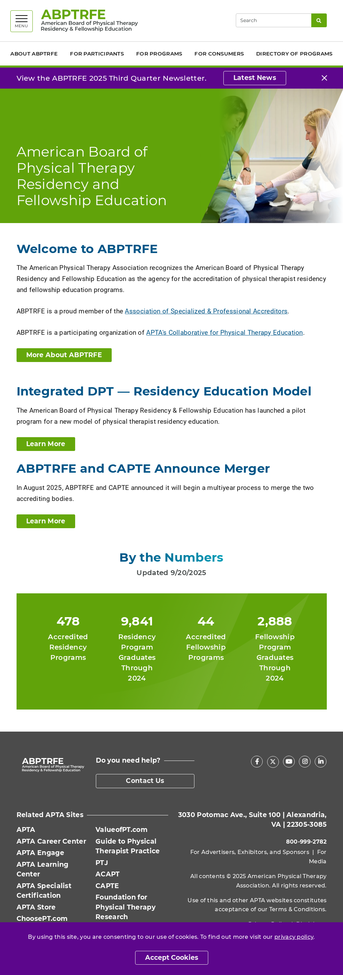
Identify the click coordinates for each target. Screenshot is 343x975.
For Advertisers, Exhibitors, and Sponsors (249, 852)
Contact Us (145, 781)
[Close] (324, 78)
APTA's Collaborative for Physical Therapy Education (224, 332)
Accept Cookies (171, 958)
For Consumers (219, 53)
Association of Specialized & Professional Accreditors (206, 310)
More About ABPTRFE (64, 355)
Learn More (45, 444)
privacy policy (293, 937)
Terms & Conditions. (298, 909)
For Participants (97, 53)
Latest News (254, 78)
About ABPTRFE (34, 53)
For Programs (159, 53)
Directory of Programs (294, 53)
